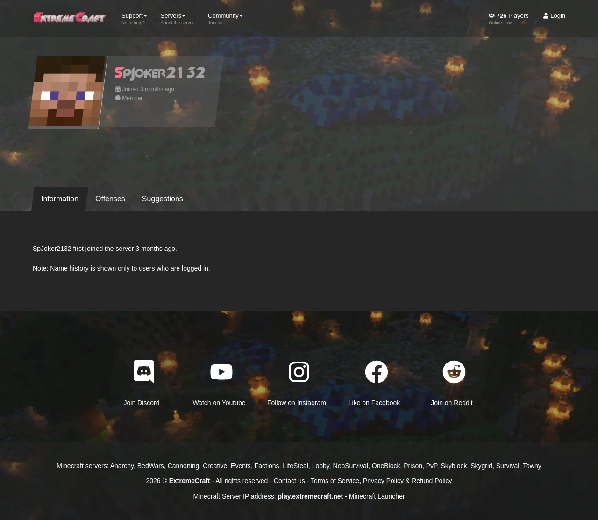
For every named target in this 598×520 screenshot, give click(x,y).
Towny (532, 466)
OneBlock (386, 466)
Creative (215, 466)
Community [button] (225, 18)
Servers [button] (177, 18)
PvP (431, 466)
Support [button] (134, 18)
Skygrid (481, 466)
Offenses (110, 199)
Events (241, 466)
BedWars (150, 466)
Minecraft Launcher (377, 496)
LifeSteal (295, 466)
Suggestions (162, 199)
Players (508, 18)
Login (554, 15)
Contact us (289, 480)
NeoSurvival (350, 466)
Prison (413, 466)
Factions (267, 466)
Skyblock (454, 466)
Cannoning (183, 466)
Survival (508, 466)
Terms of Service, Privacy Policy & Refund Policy (381, 480)
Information (59, 199)
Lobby (320, 466)
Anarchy (122, 466)
